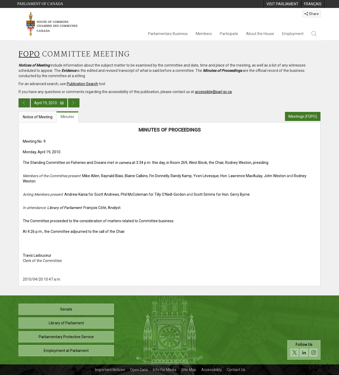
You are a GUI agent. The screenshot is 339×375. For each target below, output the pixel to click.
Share (311, 14)
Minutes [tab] (67, 117)
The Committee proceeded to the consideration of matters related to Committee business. (98, 221)
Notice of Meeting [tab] (37, 117)
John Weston (275, 176)
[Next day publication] (73, 102)
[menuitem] (282, 4)
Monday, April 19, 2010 (41, 152)
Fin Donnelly (159, 176)
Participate (229, 34)
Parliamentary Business (168, 34)
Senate (66, 309)
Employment (293, 34)
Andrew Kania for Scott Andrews (91, 194)
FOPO (29, 54)
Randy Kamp (181, 176)
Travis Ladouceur (37, 255)
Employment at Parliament (66, 350)
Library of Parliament (66, 323)
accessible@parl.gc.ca (213, 92)
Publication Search (82, 84)
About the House (260, 34)
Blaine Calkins (136, 176)
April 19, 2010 (49, 103)
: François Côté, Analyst (84, 208)
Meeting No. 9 (34, 141)
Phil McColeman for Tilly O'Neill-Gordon (153, 194)
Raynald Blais (112, 176)
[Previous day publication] (24, 102)
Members (204, 34)
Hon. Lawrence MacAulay (241, 176)
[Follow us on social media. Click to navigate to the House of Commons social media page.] (303, 350)
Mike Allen (90, 176)
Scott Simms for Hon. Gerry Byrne (222, 194)
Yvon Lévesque (206, 176)
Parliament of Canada (40, 4)
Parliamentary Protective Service (66, 337)
